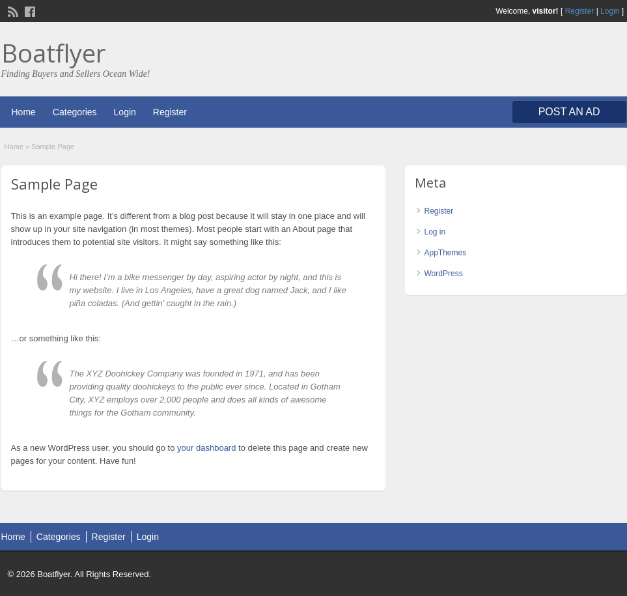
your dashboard (206, 448)
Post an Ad (569, 111)
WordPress (444, 273)
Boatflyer (53, 53)
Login (609, 11)
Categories (75, 112)
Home (24, 112)
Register (579, 11)
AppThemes (446, 252)
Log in (435, 231)
